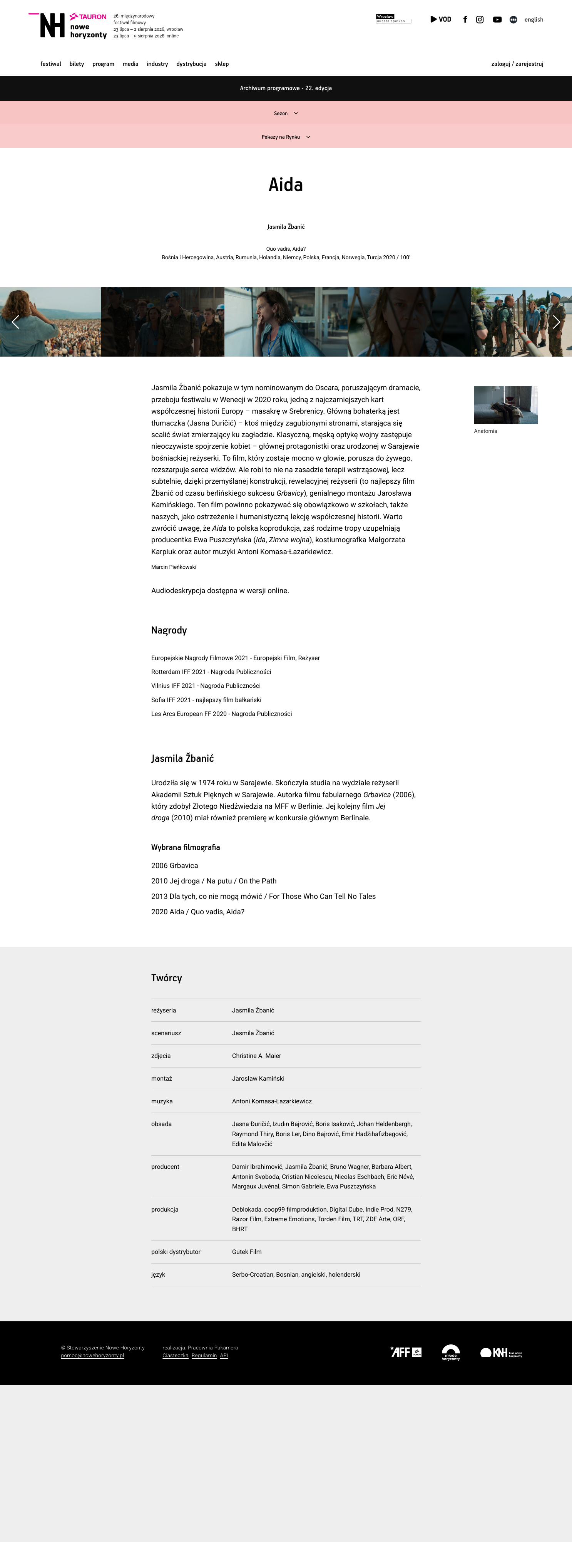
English (534, 19)
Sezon (280, 113)
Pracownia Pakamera (213, 1504)
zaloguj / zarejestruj (518, 64)
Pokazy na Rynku (280, 137)
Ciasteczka (175, 1512)
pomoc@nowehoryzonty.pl (92, 1512)
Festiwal (50, 64)
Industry (157, 64)
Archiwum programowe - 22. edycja (286, 88)
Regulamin (204, 1512)
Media (131, 64)
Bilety (77, 64)
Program (103, 64)
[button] (556, 400)
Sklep (222, 64)
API (224, 1512)
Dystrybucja (191, 64)
